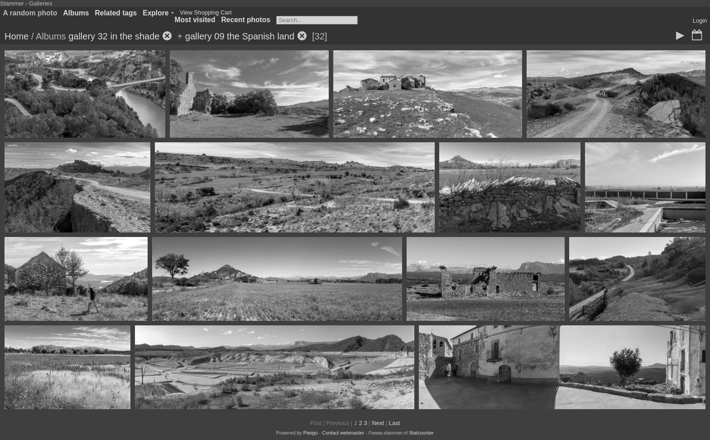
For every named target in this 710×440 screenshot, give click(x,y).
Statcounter (421, 432)
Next (378, 423)
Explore (155, 13)
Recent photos (245, 20)
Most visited (194, 20)
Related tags (116, 13)
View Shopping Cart (206, 12)
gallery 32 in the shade (113, 36)
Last (394, 423)
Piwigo (310, 432)
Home (17, 36)
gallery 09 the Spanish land (239, 36)
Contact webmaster (343, 432)
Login (700, 20)
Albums (76, 13)
